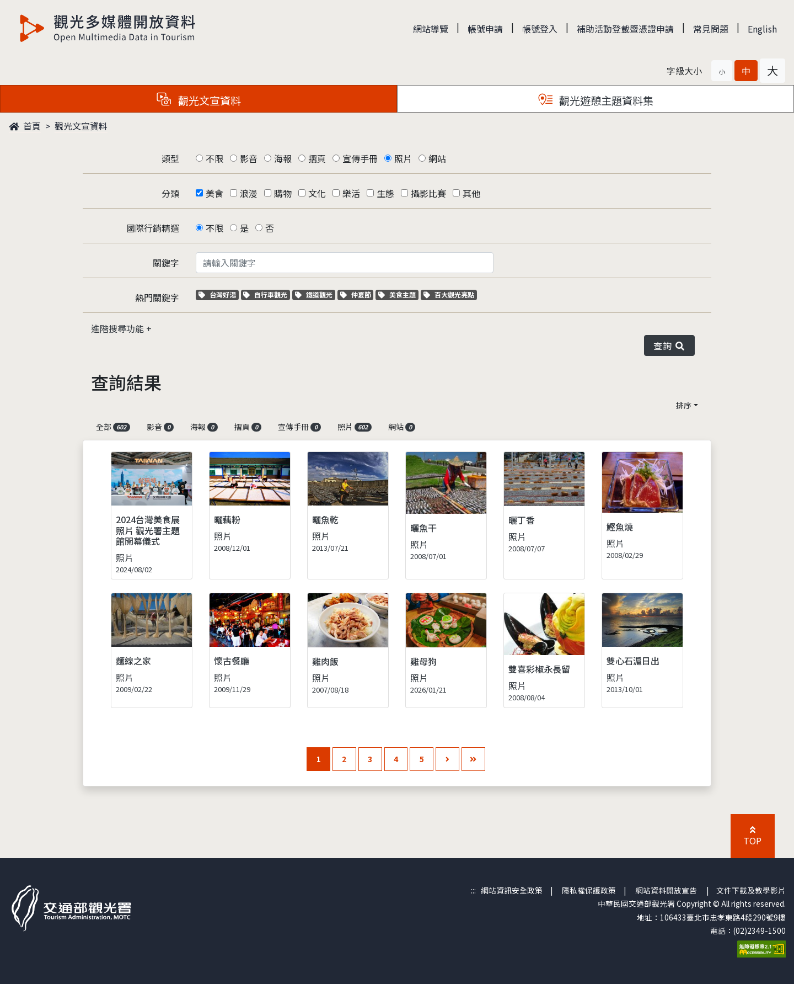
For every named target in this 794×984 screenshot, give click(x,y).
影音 (248, 158)
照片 (403, 158)
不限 (214, 158)
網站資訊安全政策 (512, 890)
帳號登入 (539, 28)
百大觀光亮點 (448, 294)
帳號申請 (485, 28)
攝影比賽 (428, 193)
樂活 (351, 193)
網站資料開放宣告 (666, 890)
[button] (721, 70)
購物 (283, 193)
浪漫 (248, 193)
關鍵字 (166, 262)
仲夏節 (357, 294)
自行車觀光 (265, 294)
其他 (471, 193)
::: (473, 890)
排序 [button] (683, 405)
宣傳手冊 (360, 158)
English (762, 28)
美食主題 (398, 294)
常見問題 (710, 28)
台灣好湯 (218, 294)
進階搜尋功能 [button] (118, 328)
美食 (214, 193)
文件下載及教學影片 (751, 890)
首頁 (25, 125)
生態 (385, 193)
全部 (113, 426)
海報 (283, 158)
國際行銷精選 (152, 228)
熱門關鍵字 (157, 297)
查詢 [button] (669, 345)
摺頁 (317, 158)
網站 (437, 158)
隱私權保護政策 (589, 890)
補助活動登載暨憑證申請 (625, 28)
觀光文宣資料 (81, 125)
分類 (170, 193)
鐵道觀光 (315, 294)
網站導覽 (430, 28)
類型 (170, 158)
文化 (317, 193)
